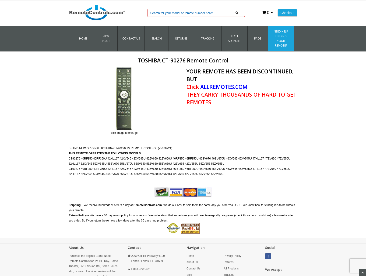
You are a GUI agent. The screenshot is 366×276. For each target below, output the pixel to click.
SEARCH (156, 38)
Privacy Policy (232, 256)
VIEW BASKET (106, 38)
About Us (192, 262)
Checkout (287, 13)
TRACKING (208, 38)
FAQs (257, 38)
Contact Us (131, 38)
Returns (228, 262)
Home (83, 38)
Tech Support (234, 38)
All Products (231, 268)
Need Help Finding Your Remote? (281, 38)
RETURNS (181, 38)
